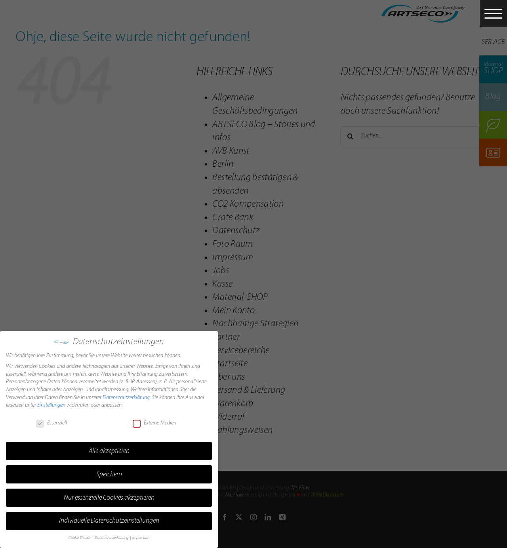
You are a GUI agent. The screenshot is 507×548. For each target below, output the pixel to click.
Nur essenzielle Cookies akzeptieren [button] (109, 495)
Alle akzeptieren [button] (109, 448)
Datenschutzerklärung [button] (112, 536)
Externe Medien (154, 420)
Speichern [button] (109, 472)
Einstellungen (51, 403)
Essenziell (51, 420)
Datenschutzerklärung (126, 395)
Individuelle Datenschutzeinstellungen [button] (109, 519)
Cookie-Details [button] (80, 536)
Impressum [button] (140, 536)
